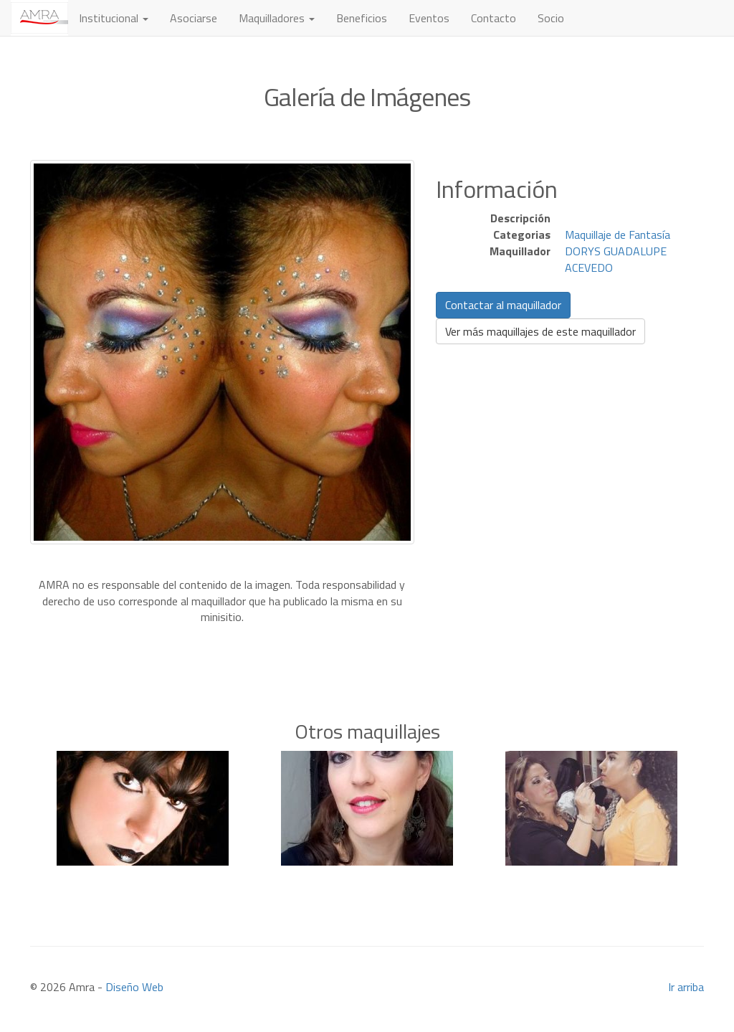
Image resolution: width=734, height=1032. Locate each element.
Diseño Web (134, 986)
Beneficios (361, 18)
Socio (551, 18)
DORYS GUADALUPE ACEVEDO (616, 259)
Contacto (493, 18)
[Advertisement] (367, 646)
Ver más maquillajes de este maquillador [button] (540, 331)
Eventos (429, 18)
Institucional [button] (113, 18)
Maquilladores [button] (277, 18)
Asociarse (193, 18)
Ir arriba (686, 986)
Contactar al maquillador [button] (503, 304)
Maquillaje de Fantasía (617, 234)
